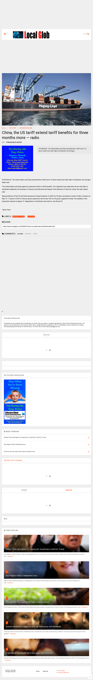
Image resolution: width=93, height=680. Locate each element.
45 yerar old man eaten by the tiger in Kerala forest (27, 602)
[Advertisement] (46, 15)
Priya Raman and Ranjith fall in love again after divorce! (29, 653)
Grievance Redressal (63, 672)
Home (4, 128)
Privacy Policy (61, 670)
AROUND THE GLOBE (26, 128)
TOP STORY (12, 128)
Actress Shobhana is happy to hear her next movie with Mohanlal (33, 626)
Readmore (10, 556)
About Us (45, 671)
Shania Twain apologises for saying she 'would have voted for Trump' (35, 549)
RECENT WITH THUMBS (13, 460)
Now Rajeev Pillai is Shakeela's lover (21, 575)
